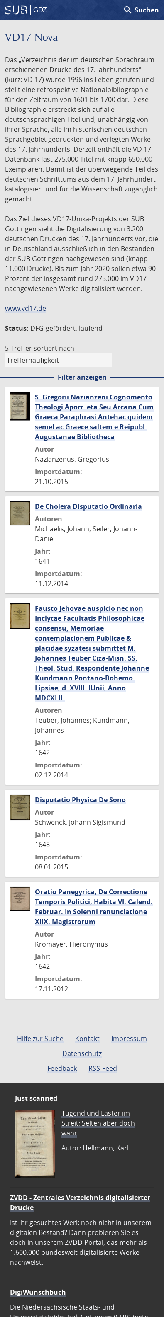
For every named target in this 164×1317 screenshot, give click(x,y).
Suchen (141, 10)
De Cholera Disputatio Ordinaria (88, 506)
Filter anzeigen (82, 377)
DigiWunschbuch (38, 1292)
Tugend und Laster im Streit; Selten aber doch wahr (98, 1123)
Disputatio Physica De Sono (80, 799)
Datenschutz (82, 1053)
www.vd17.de (25, 308)
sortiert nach (54, 348)
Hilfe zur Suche (40, 1038)
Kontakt (87, 1038)
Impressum (129, 1038)
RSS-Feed (102, 1068)
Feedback (62, 1068)
